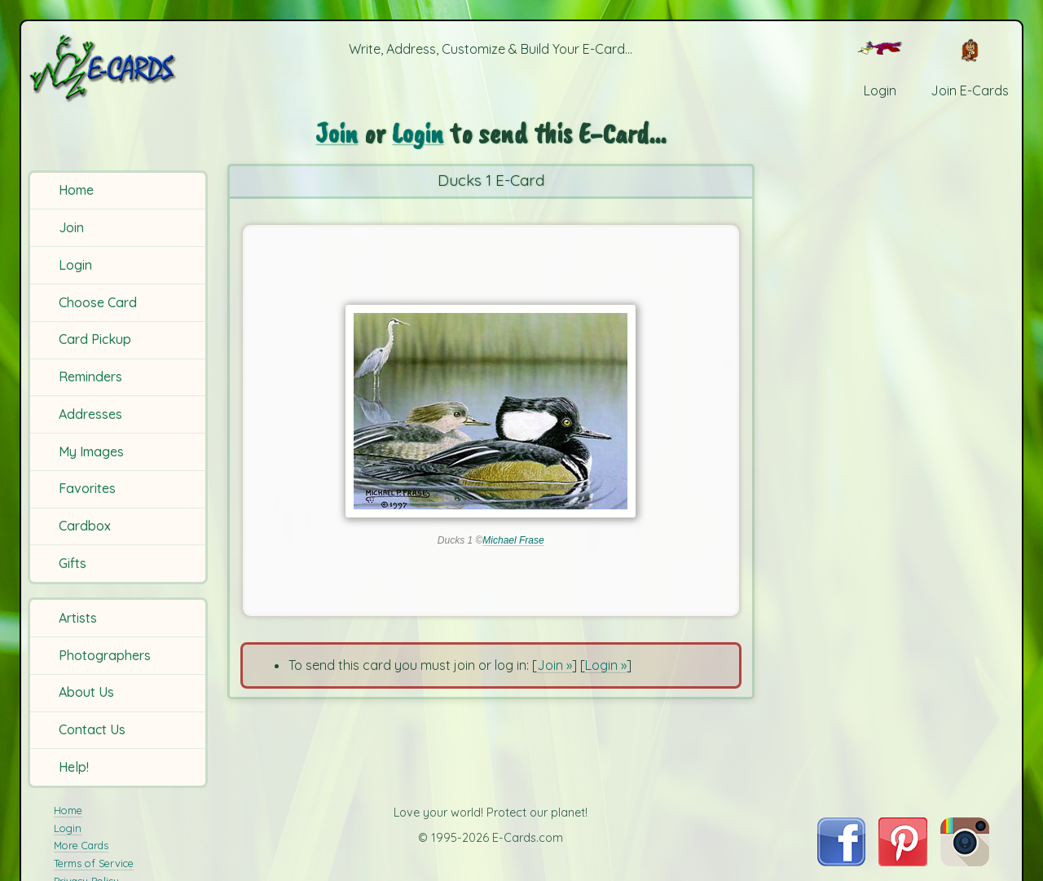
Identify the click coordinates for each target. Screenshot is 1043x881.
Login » (606, 665)
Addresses (90, 414)
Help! (74, 767)
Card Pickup (95, 339)
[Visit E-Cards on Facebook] (841, 861)
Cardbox (85, 526)
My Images (91, 451)
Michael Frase (513, 540)
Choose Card (98, 302)
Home (76, 190)
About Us (86, 692)
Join (71, 227)
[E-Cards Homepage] (120, 68)
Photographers (105, 655)
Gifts (72, 563)
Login (75, 265)
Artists (78, 618)
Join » (554, 665)
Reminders (90, 376)
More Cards (81, 845)
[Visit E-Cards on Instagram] (964, 861)
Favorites (87, 488)
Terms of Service (94, 863)
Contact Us (92, 729)
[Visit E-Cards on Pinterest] (902, 861)
